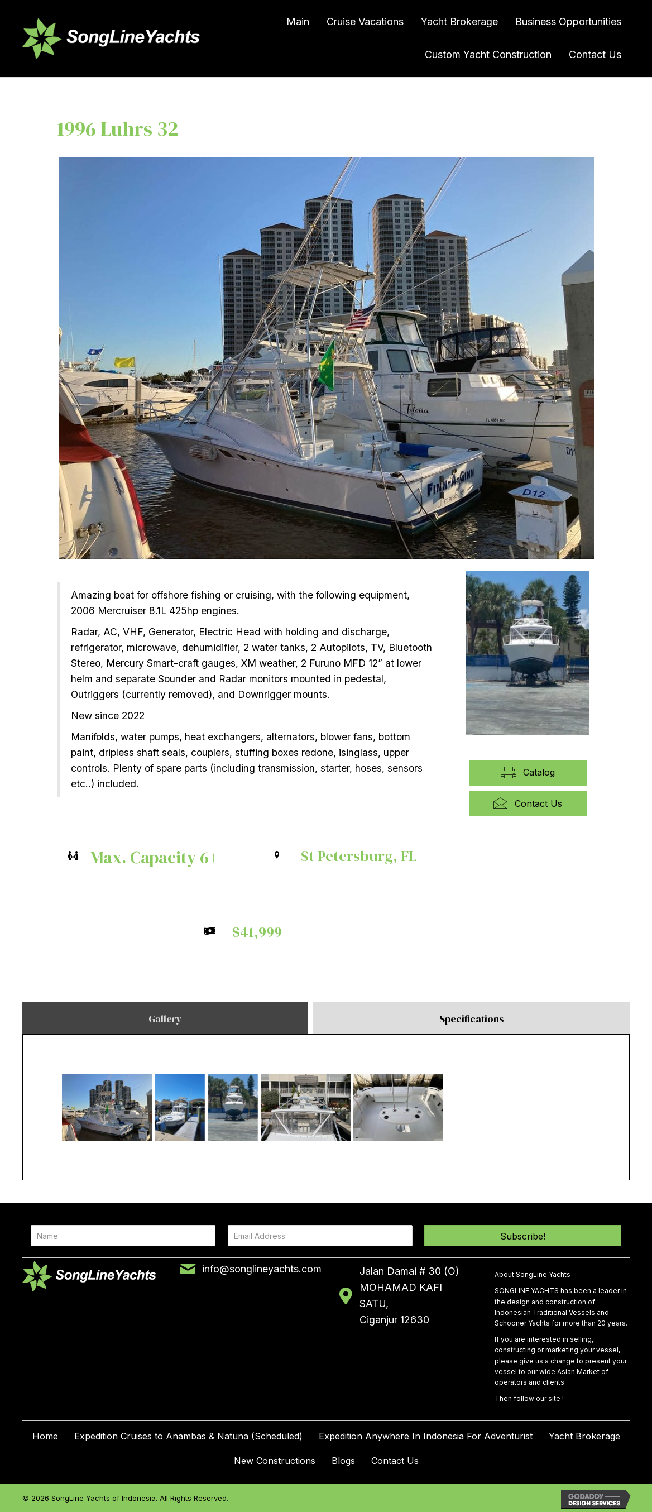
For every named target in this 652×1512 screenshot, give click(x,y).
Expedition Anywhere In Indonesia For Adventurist (426, 1436)
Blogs (343, 1460)
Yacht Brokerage (459, 21)
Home (45, 1436)
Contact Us (595, 54)
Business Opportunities (568, 21)
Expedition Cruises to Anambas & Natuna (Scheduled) (188, 1436)
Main (297, 21)
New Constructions (274, 1460)
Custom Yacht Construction (488, 54)
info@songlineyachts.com (262, 1269)
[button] (522, 1235)
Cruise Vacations (365, 21)
